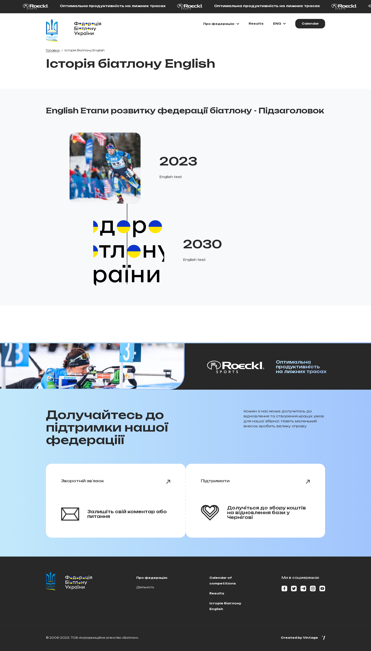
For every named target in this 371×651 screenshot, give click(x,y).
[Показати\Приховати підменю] (221, 24)
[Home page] (52, 31)
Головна (53, 50)
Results (256, 23)
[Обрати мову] (279, 24)
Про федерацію (152, 578)
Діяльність (145, 587)
